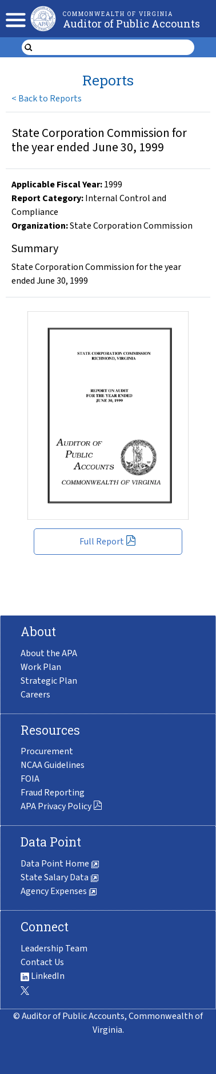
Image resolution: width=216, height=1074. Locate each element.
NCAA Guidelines (53, 765)
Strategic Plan (49, 681)
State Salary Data (60, 877)
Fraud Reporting (53, 792)
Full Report (107, 541)
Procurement (47, 751)
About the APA (49, 653)
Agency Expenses (59, 891)
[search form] (115, 47)
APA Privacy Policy (61, 806)
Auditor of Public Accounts (131, 23)
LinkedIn (43, 976)
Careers (35, 694)
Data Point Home (60, 863)
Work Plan (41, 667)
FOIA (30, 779)
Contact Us (42, 962)
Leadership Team (54, 948)
